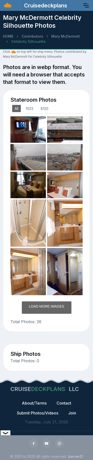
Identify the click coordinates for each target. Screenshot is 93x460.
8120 (44, 108)
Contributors (32, 36)
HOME (8, 36)
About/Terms (34, 403)
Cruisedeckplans (45, 5)
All (16, 108)
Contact (64, 403)
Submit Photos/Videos (37, 413)
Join (72, 413)
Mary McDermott (65, 36)
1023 (29, 108)
